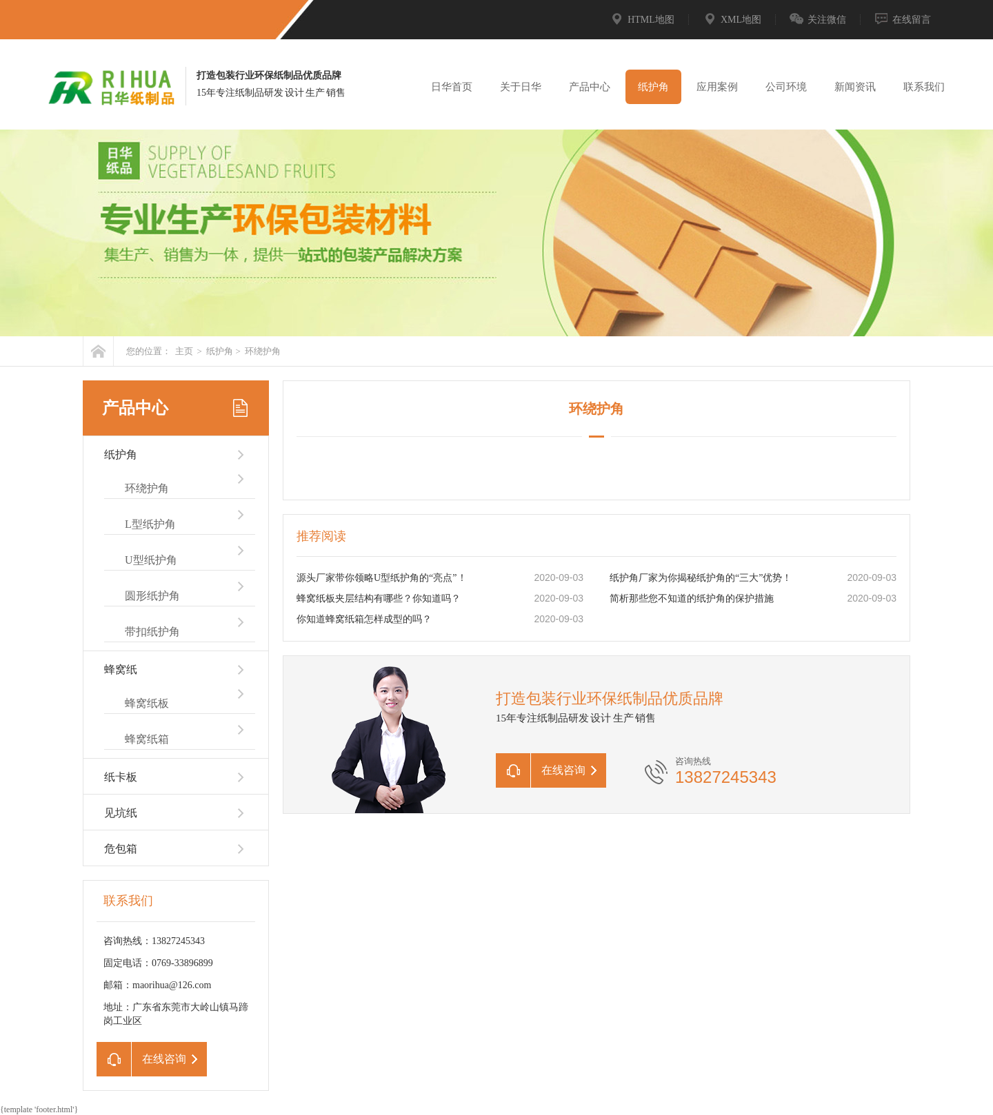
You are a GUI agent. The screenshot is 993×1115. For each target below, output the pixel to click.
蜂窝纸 (120, 669)
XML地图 (732, 19)
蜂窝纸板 (147, 703)
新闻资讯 (855, 86)
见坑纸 (120, 813)
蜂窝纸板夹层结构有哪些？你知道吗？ (379, 598)
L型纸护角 (150, 524)
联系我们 (924, 86)
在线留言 (902, 19)
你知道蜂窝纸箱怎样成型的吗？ (364, 619)
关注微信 (818, 19)
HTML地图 (642, 19)
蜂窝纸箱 (147, 739)
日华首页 (451, 86)
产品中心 (589, 86)
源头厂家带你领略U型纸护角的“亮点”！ (382, 578)
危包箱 (120, 849)
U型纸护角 (151, 560)
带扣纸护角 (152, 631)
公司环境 (786, 86)
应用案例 (717, 86)
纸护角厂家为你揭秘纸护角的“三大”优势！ (701, 578)
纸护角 (653, 86)
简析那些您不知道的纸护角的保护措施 (692, 598)
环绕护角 (263, 351)
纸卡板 (120, 777)
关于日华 (520, 86)
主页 (184, 351)
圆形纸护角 (152, 596)
